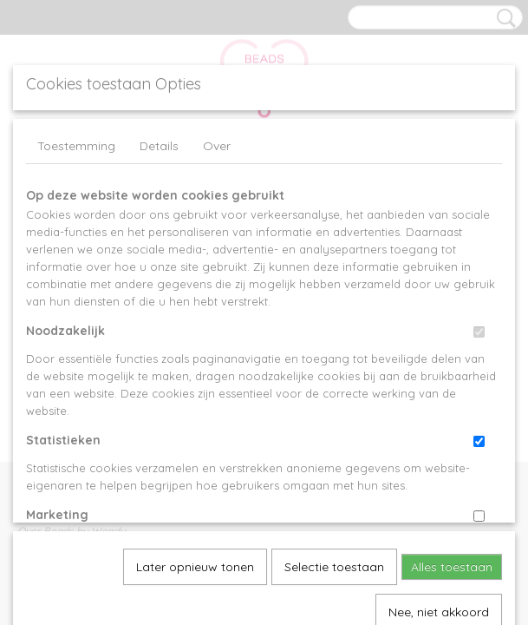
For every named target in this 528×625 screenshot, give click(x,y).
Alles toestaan (451, 376)
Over (217, 146)
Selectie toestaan (334, 376)
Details (159, 146)
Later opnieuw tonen (195, 376)
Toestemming (76, 146)
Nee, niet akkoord (438, 421)
